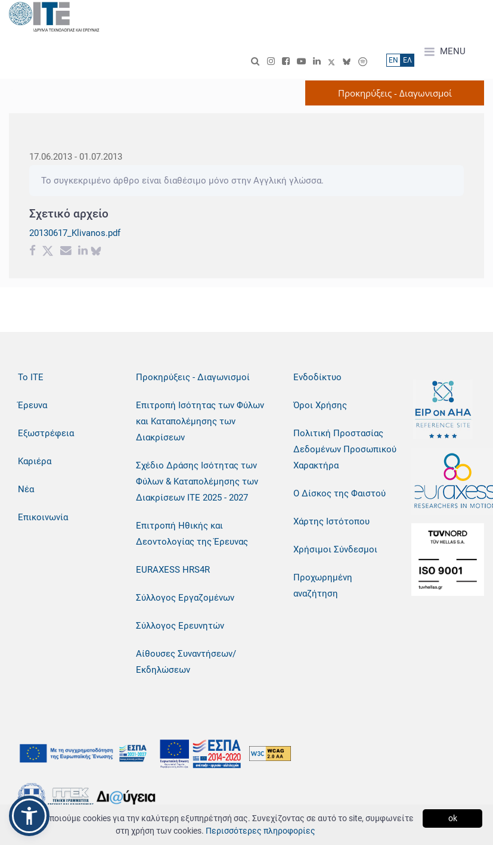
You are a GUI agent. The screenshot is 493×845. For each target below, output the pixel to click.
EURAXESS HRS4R (173, 569)
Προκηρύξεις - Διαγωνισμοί (193, 377)
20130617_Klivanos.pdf (74, 233)
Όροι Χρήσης (320, 405)
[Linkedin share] (83, 252)
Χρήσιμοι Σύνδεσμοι (335, 549)
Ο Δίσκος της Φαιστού (339, 493)
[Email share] (66, 252)
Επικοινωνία (43, 517)
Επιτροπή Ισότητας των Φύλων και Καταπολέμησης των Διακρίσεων (200, 421)
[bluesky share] (96, 252)
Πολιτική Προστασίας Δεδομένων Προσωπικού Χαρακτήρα (344, 449)
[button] (29, 816)
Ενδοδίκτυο (317, 377)
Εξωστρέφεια (46, 433)
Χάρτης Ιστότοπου (331, 521)
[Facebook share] (32, 252)
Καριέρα (34, 461)
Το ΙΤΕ (31, 377)
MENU (445, 52)
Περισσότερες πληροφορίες (260, 830)
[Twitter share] (47, 252)
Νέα (26, 489)
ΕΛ (407, 60)
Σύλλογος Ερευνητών (180, 625)
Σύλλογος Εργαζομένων (185, 597)
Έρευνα (32, 405)
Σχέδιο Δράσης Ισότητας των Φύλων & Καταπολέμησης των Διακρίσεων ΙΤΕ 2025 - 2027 (197, 481)
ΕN (393, 60)
